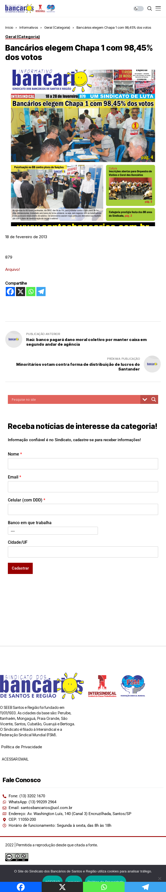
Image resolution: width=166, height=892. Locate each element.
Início (9, 27)
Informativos (28, 27)
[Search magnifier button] (153, 399)
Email (14, 477)
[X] (20, 291)
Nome (15, 454)
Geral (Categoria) (57, 27)
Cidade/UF (17, 542)
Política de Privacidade (21, 746)
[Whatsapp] (30, 291)
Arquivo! (12, 269)
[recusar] (159, 878)
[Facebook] (10, 291)
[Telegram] (41, 291)
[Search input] (75, 399)
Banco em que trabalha (30, 522)
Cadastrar (20, 568)
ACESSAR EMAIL (15, 759)
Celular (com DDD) (26, 500)
